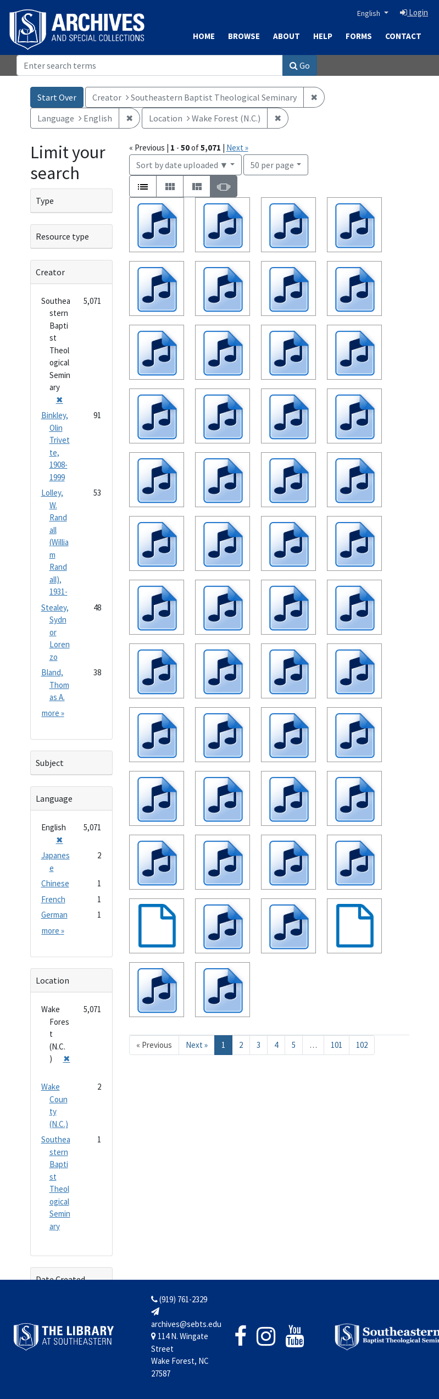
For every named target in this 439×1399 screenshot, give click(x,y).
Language (54, 798)
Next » (237, 147)
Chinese (55, 883)
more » (53, 713)
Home (204, 36)
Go (300, 65)
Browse (244, 36)
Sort (182, 164)
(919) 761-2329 (179, 1299)
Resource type (62, 236)
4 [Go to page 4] (276, 1045)
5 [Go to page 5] (294, 1045)
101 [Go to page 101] (336, 1045)
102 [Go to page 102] (362, 1045)
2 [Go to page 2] (241, 1045)
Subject (50, 762)
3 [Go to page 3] (258, 1045)
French (53, 899)
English (369, 13)
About (286, 36)
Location (52, 980)
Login (414, 12)
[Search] (149, 65)
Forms (359, 36)
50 (272, 164)
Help (322, 36)
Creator (50, 272)
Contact (403, 36)
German (54, 914)
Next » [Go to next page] (197, 1045)
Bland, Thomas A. (55, 684)
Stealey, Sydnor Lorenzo (55, 632)
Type (45, 200)
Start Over (56, 97)
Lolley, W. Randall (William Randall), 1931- (55, 542)
